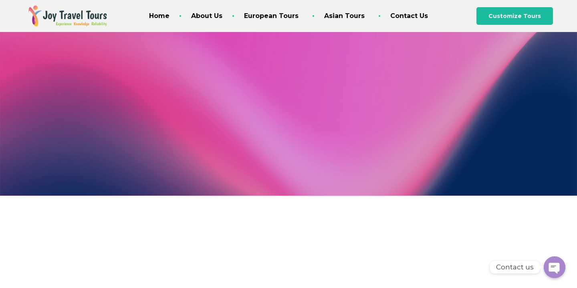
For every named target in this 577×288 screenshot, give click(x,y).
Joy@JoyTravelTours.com (346, 59)
